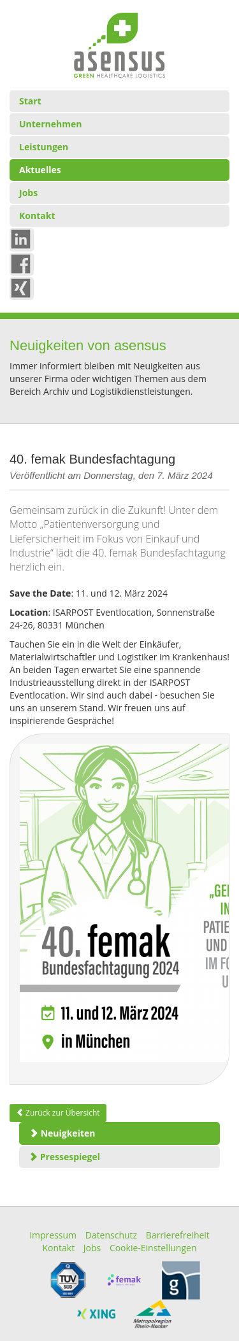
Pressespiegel (64, 1157)
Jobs (28, 193)
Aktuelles (40, 170)
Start (30, 101)
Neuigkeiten (62, 1133)
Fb (24, 263)
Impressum (52, 1235)
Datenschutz (111, 1235)
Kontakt (37, 215)
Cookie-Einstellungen (153, 1248)
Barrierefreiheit (178, 1235)
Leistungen (43, 147)
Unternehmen (50, 124)
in (23, 238)
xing (26, 287)
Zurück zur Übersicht (58, 1112)
